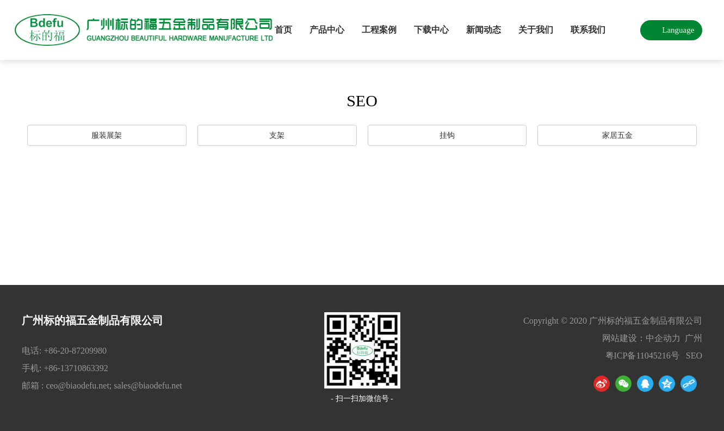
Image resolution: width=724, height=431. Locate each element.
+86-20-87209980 (76, 350)
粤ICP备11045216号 (642, 355)
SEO (694, 355)
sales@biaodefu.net (148, 385)
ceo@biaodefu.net (77, 385)
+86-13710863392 (76, 368)
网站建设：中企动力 (641, 338)
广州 (693, 338)
